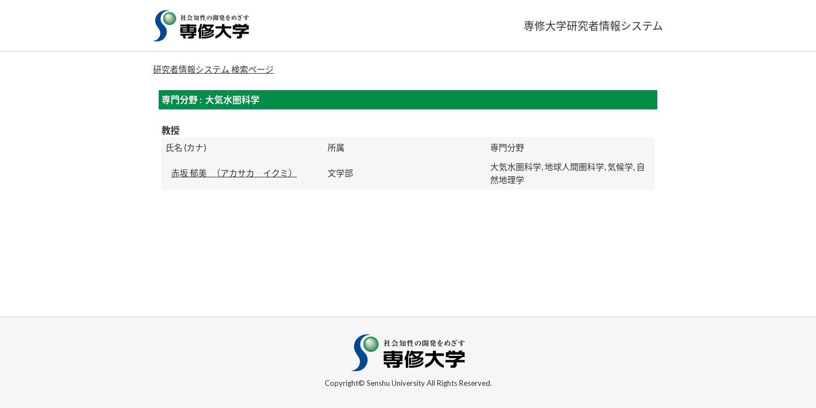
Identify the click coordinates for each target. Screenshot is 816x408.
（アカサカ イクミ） (234, 173)
